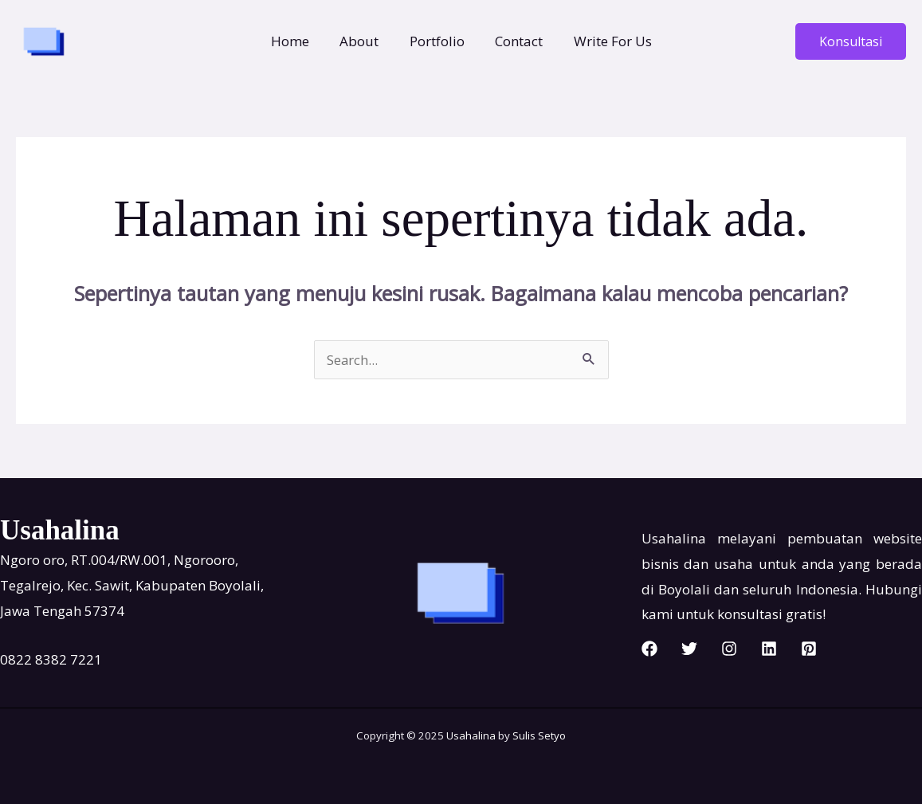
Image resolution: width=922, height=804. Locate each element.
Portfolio (437, 41)
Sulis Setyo (539, 735)
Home (297, 41)
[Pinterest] (809, 649)
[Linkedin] (769, 649)
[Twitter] (689, 649)
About (363, 41)
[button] (850, 41)
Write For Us (606, 41)
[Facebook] (649, 649)
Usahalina (471, 735)
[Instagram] (729, 649)
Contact (515, 41)
